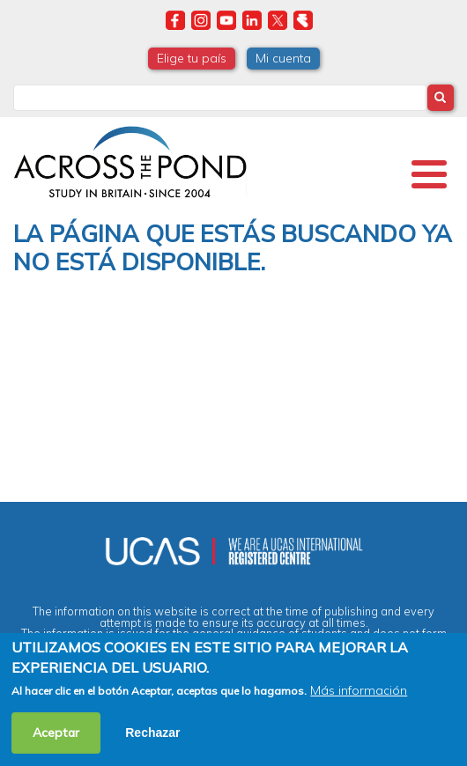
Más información (358, 690)
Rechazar (152, 732)
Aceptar (56, 732)
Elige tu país (191, 58)
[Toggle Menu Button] (429, 174)
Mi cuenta (283, 58)
